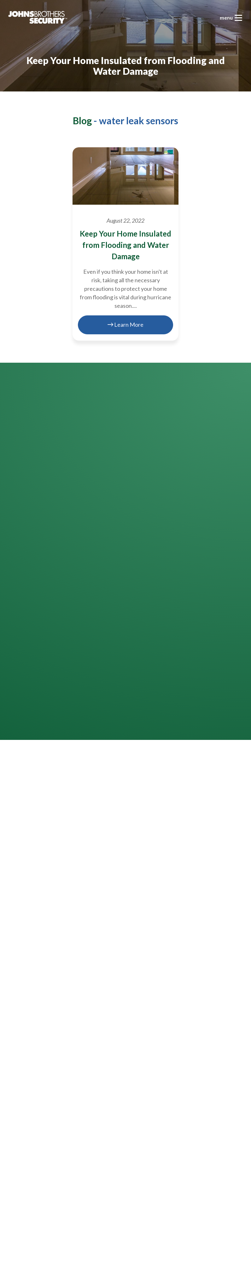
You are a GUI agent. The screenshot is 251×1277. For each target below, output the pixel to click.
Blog (82, 120)
